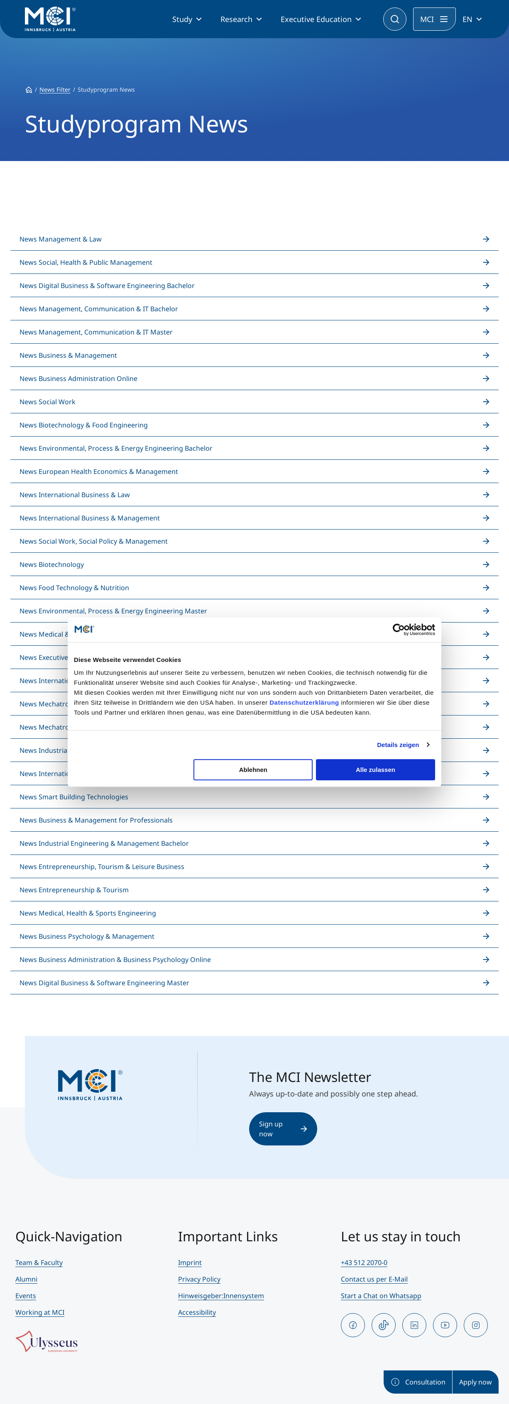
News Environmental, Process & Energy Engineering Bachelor (116, 448)
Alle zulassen (375, 769)
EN (467, 19)
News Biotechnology (52, 564)
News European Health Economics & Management (99, 471)
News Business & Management (68, 355)
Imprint (190, 1262)
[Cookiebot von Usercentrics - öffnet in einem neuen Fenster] (398, 629)
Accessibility (197, 1312)
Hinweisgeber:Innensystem (221, 1295)
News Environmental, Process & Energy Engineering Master (113, 610)
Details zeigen (398, 744)
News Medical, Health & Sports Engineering (88, 913)
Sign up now (283, 1128)
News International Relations (65, 773)
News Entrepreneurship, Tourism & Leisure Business (102, 866)
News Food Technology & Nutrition (74, 587)
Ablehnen (253, 769)
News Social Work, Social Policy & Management (94, 541)
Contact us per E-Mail (374, 1279)
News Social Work (48, 401)
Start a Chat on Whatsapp (381, 1295)
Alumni (26, 1279)
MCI (427, 19)
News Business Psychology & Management (87, 936)
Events (25, 1295)
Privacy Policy (199, 1279)
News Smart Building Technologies (74, 796)
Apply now (475, 1382)
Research (236, 19)
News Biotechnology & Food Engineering (84, 425)
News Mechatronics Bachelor (65, 703)
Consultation (417, 1382)
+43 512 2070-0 (364, 1262)
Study (182, 19)
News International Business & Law (75, 494)
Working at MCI (39, 1312)
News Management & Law (61, 239)
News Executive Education (60, 657)
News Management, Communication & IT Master (96, 332)
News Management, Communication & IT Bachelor (99, 308)
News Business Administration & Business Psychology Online (115, 959)
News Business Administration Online (78, 378)
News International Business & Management (90, 518)
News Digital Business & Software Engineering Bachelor (107, 285)
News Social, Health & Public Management (86, 262)
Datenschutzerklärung (304, 702)
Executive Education (316, 19)
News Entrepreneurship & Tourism (74, 889)
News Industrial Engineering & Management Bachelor (104, 843)
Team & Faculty (39, 1262)
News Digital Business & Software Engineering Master (104, 982)
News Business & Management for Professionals (96, 820)
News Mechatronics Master (63, 727)
